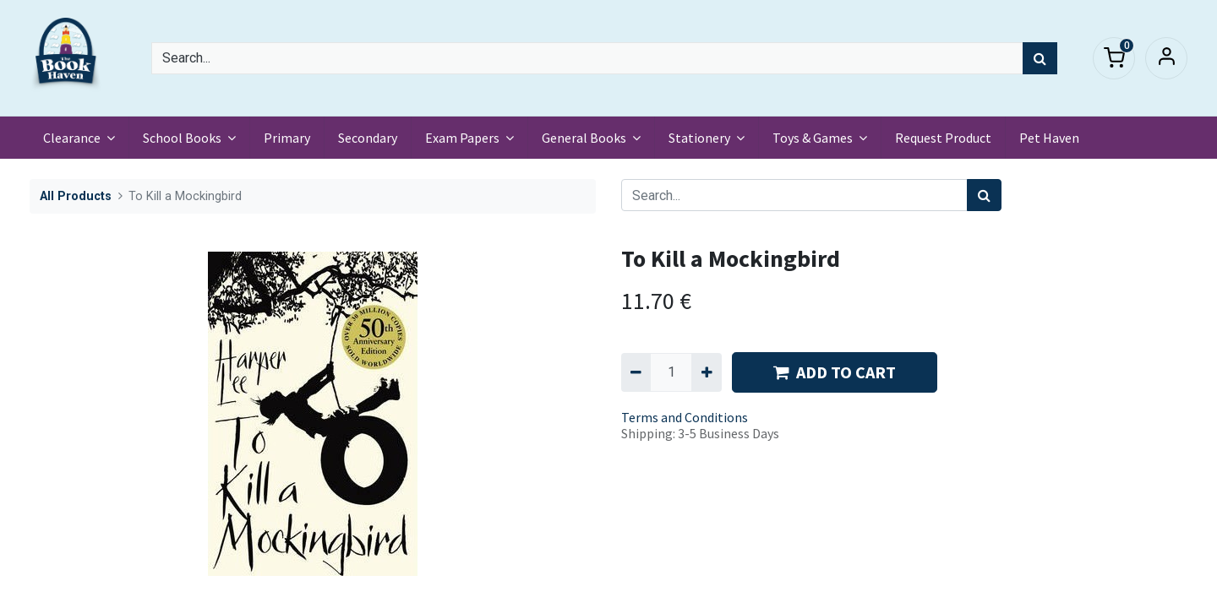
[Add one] (706, 372)
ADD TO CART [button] (834, 372)
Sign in (1166, 58)
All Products (76, 196)
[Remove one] (636, 372)
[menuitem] (287, 138)
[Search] (1040, 58)
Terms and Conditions (684, 417)
